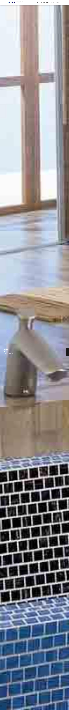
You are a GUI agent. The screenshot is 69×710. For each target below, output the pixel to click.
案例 (44, 2)
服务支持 (52, 2)
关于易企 (57, 2)
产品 (41, 2)
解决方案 (47, 2)
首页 (37, 2)
